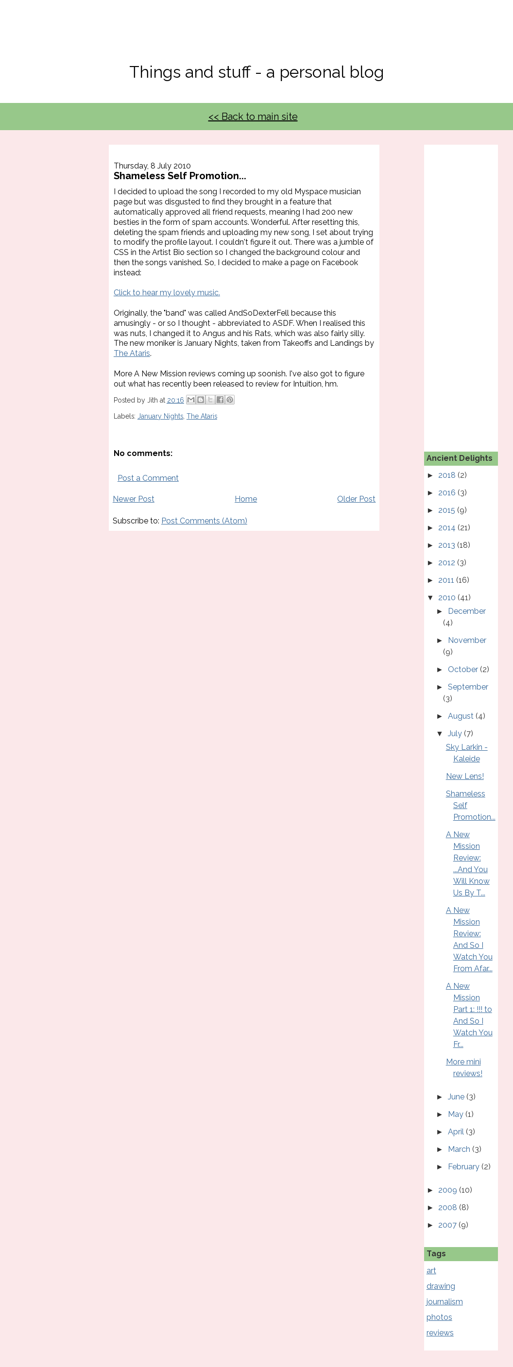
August (462, 716)
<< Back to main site (253, 116)
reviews (440, 1332)
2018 (448, 475)
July (456, 733)
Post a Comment (148, 478)
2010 (448, 597)
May (456, 1114)
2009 (448, 1190)
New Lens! (465, 776)
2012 (447, 562)
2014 (448, 527)
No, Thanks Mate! (256, 37)
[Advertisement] (470, 290)
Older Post (356, 499)
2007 (448, 1225)
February (464, 1166)
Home (246, 499)
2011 (447, 580)
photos (439, 1317)
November (467, 640)
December (467, 611)
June (457, 1096)
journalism (445, 1301)
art (431, 1270)
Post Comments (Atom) (204, 520)
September (468, 687)
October (464, 669)
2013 (447, 545)
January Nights (160, 416)
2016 (448, 492)
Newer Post (133, 499)
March (460, 1149)
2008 (448, 1207)
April (457, 1131)
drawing (441, 1286)
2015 (447, 510)
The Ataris (132, 353)
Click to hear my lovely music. (167, 292)
